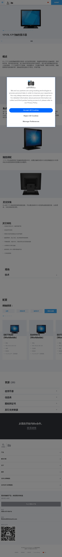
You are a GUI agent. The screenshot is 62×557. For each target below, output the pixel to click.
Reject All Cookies (31, 116)
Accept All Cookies (31, 110)
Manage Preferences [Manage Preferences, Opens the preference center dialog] (31, 121)
